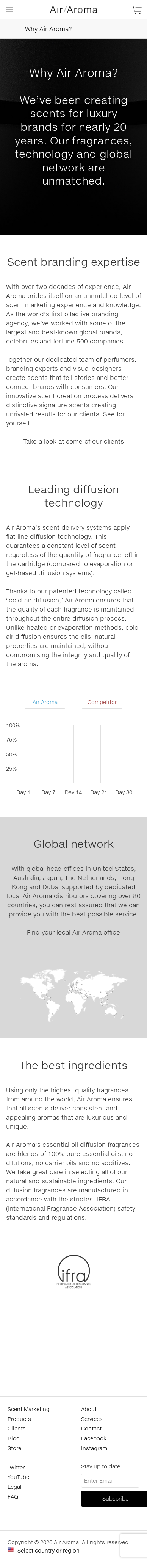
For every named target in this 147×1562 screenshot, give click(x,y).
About (89, 1409)
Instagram (94, 1448)
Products (19, 1419)
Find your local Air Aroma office (73, 932)
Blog (14, 1438)
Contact (91, 1428)
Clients (17, 1428)
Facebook (93, 1438)
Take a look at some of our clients (73, 441)
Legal (15, 1487)
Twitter (16, 1467)
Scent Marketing (29, 1409)
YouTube (18, 1477)
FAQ (13, 1496)
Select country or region (48, 1550)
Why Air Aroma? (39, 28)
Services (92, 1419)
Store (14, 1448)
